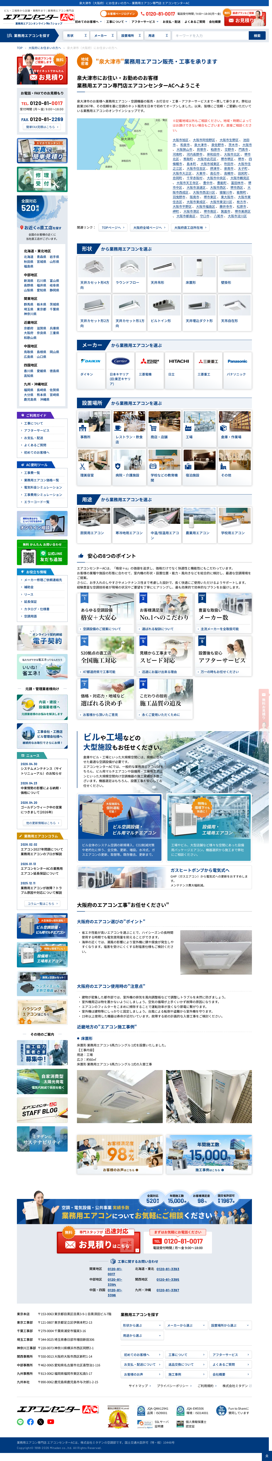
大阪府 (28, 332)
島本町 (191, 163)
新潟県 (28, 280)
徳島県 (54, 371)
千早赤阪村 (194, 178)
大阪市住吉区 (196, 168)
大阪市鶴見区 (239, 178)
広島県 (28, 356)
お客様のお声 (133, 1374)
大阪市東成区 (196, 201)
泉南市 (229, 168)
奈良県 (41, 332)
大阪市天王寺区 (187, 182)
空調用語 (30, 616)
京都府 (28, 328)
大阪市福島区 (205, 206)
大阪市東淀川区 (221, 201)
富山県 (54, 280)
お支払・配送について (140, 1364)
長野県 (28, 285)
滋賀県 (41, 328)
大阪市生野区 (229, 140)
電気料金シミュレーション (43, 487)
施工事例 (174, 1374)
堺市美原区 (243, 211)
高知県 (28, 375)
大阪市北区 (232, 154)
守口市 (204, 216)
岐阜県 (54, 285)
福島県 (28, 266)
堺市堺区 (227, 159)
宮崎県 (54, 394)
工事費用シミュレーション (43, 494)
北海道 (28, 256)
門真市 (243, 149)
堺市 (241, 159)
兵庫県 (54, 328)
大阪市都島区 (185, 216)
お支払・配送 (171, 21)
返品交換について (181, 1364)
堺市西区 (236, 187)
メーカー (100, 35)
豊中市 (208, 182)
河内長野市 (194, 154)
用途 (151, 35)
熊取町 (188, 159)
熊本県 (41, 394)
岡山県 (54, 352)
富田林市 (237, 182)
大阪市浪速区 (196, 187)
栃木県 (41, 304)
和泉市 (185, 144)
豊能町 (222, 182)
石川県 (41, 280)
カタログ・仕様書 (36, 609)
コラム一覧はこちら (41, 903)
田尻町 (242, 173)
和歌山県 (30, 337)
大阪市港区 (191, 211)
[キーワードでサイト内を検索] (210, 35)
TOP (20, 48)
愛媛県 (41, 371)
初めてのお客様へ (87, 21)
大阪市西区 (218, 187)
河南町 (177, 154)
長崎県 (41, 390)
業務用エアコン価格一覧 (41, 480)
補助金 (29, 587)
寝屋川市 (226, 192)
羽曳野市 (179, 197)
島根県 (41, 352)
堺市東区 (210, 197)
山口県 (41, 356)
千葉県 (54, 309)
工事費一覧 (32, 472)
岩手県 (54, 256)
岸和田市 (213, 154)
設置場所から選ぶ (223, 1325)
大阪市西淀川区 (204, 192)
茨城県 (54, 304)
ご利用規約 (205, 1385)
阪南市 (194, 197)
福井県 (41, 285)
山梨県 (28, 290)
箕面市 (225, 211)
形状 (70, 35)
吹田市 (229, 163)
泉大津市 (200, 144)
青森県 (41, 256)
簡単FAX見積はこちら (40, 127)
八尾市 (218, 216)
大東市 (201, 173)
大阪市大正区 (182, 173)
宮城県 (41, 261)
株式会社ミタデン (235, 1385)
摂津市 (215, 168)
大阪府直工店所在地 (188, 227)
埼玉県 (28, 309)
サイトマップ (138, 1385)
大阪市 (247, 144)
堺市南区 (210, 211)
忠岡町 (177, 178)
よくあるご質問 (195, 21)
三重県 (54, 332)
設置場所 (127, 35)
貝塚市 (201, 149)
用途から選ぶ (132, 1335)
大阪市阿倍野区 (204, 140)
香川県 (28, 371)
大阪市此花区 (206, 159)
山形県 (54, 261)
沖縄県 (44, 399)
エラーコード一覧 (36, 502)
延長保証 (30, 601)
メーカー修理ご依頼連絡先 (43, 580)
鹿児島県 (30, 399)
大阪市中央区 (216, 178)
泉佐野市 (217, 144)
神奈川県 (30, 313)
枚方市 (241, 201)
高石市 (215, 173)
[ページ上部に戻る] (267, 1456)
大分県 (28, 394)
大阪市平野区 (182, 206)
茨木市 (233, 144)
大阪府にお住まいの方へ (45, 48)
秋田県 (28, 261)
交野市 (229, 149)
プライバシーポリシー (173, 1385)
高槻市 (229, 173)
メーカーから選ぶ (180, 1325)
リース (28, 594)
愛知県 (41, 290)
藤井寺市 (226, 206)
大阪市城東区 (210, 163)
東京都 (41, 309)
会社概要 (215, 21)
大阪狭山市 (184, 149)
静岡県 (54, 290)
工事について (115, 21)
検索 (257, 35)
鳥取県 (28, 352)
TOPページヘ (111, 227)
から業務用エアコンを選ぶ (114, 249)
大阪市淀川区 (237, 216)
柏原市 (215, 149)
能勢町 (241, 192)
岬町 (176, 211)
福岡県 (28, 390)
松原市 (241, 206)
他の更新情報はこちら (41, 823)
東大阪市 (227, 197)
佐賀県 (54, 390)
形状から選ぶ (132, 1325)
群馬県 (28, 304)
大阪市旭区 (181, 140)
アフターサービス (143, 21)
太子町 (242, 168)
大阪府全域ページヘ (147, 227)
